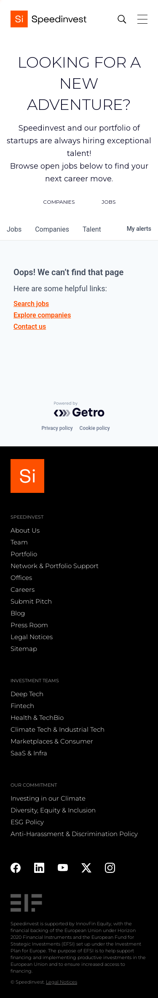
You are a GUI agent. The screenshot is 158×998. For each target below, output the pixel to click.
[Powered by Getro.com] (79, 409)
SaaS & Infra (29, 753)
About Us (25, 530)
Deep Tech (27, 694)
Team (19, 542)
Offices (21, 578)
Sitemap (24, 649)
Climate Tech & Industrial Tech (57, 729)
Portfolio (24, 554)
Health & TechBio (37, 718)
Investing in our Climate (48, 798)
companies (52, 229)
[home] (48, 19)
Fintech (22, 706)
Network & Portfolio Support (55, 566)
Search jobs (31, 304)
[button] (138, 19)
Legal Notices (32, 637)
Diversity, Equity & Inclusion (53, 810)
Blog (18, 613)
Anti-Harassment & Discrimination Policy (74, 834)
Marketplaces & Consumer (52, 741)
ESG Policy (27, 822)
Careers (23, 589)
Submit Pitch (31, 601)
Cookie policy (95, 428)
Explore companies (42, 315)
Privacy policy (56, 428)
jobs (14, 229)
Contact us (29, 327)
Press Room (29, 625)
